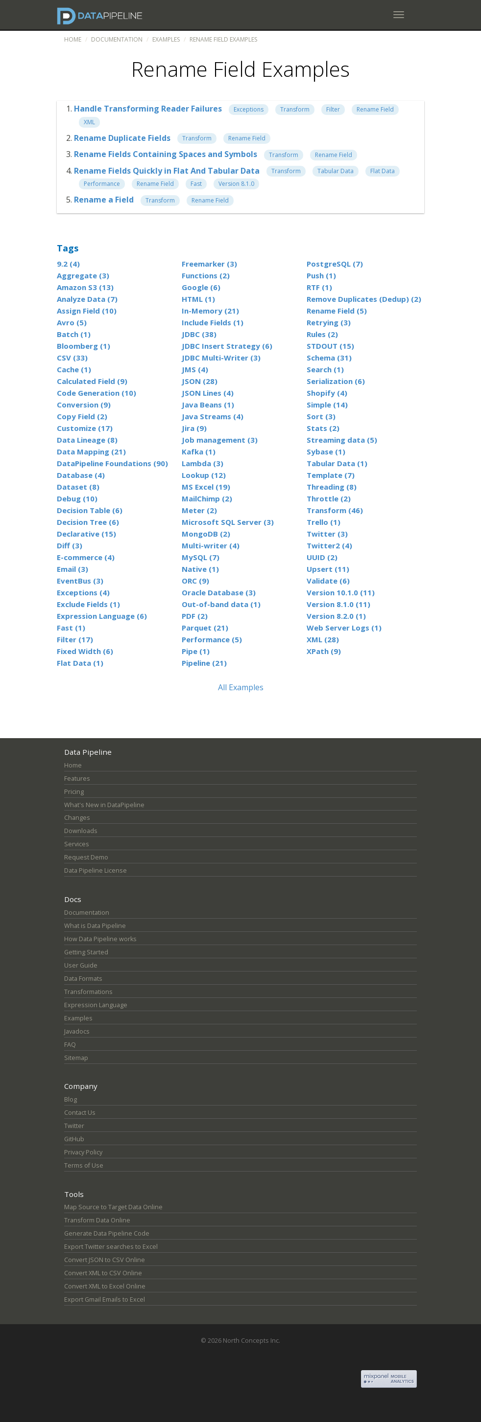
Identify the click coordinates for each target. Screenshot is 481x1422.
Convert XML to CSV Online (103, 1273)
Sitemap (76, 1058)
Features (77, 778)
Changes (77, 817)
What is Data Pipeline (95, 926)
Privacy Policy (83, 1152)
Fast (196, 184)
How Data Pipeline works (100, 939)
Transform (295, 109)
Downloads (80, 831)
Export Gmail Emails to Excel (104, 1299)
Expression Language (95, 1005)
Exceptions (249, 109)
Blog (70, 1099)
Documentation (117, 39)
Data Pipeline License (95, 870)
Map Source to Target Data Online (113, 1207)
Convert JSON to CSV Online (104, 1260)
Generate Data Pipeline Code (106, 1233)
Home (72, 39)
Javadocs (77, 1031)
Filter (333, 109)
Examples (166, 39)
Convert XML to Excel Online (104, 1286)
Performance (102, 184)
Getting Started (86, 952)
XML (89, 122)
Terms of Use (83, 1165)
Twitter (74, 1126)
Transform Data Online (97, 1220)
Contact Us (80, 1112)
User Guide (80, 965)
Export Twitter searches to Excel (111, 1246)
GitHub (74, 1139)
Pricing (74, 792)
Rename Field (375, 109)
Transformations (88, 992)
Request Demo (86, 857)
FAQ (70, 1044)
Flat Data (382, 171)
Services (76, 844)
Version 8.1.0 (236, 184)
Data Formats (83, 978)
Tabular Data (335, 171)
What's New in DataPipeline (104, 805)
